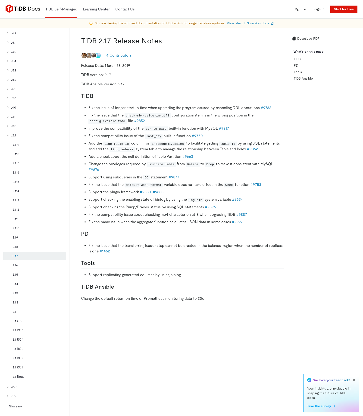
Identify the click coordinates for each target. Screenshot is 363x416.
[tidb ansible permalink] (118, 287)
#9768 (266, 108)
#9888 (158, 192)
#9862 (252, 149)
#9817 (224, 128)
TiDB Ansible (303, 78)
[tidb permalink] (97, 96)
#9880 (145, 192)
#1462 (105, 251)
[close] (354, 380)
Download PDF (305, 38)
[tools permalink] (98, 263)
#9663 (187, 156)
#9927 (237, 222)
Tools (298, 72)
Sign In (319, 9)
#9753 (255, 184)
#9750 (197, 136)
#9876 (93, 170)
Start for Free (344, 9)
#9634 (237, 199)
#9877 (174, 177)
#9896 (210, 207)
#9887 (241, 214)
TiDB (297, 59)
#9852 (139, 121)
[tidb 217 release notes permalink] (166, 41)
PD (296, 65)
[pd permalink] (92, 234)
